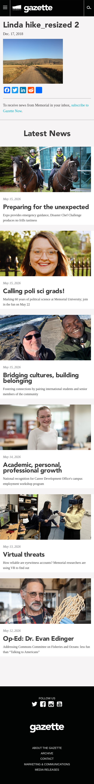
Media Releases (47, 769)
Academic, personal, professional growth (32, 467)
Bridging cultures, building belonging (41, 377)
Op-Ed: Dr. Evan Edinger (38, 638)
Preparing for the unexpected (46, 207)
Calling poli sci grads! (34, 291)
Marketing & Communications (47, 764)
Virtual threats (24, 554)
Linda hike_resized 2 (41, 24)
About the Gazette (47, 748)
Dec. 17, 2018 (13, 34)
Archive (47, 753)
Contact (47, 758)
